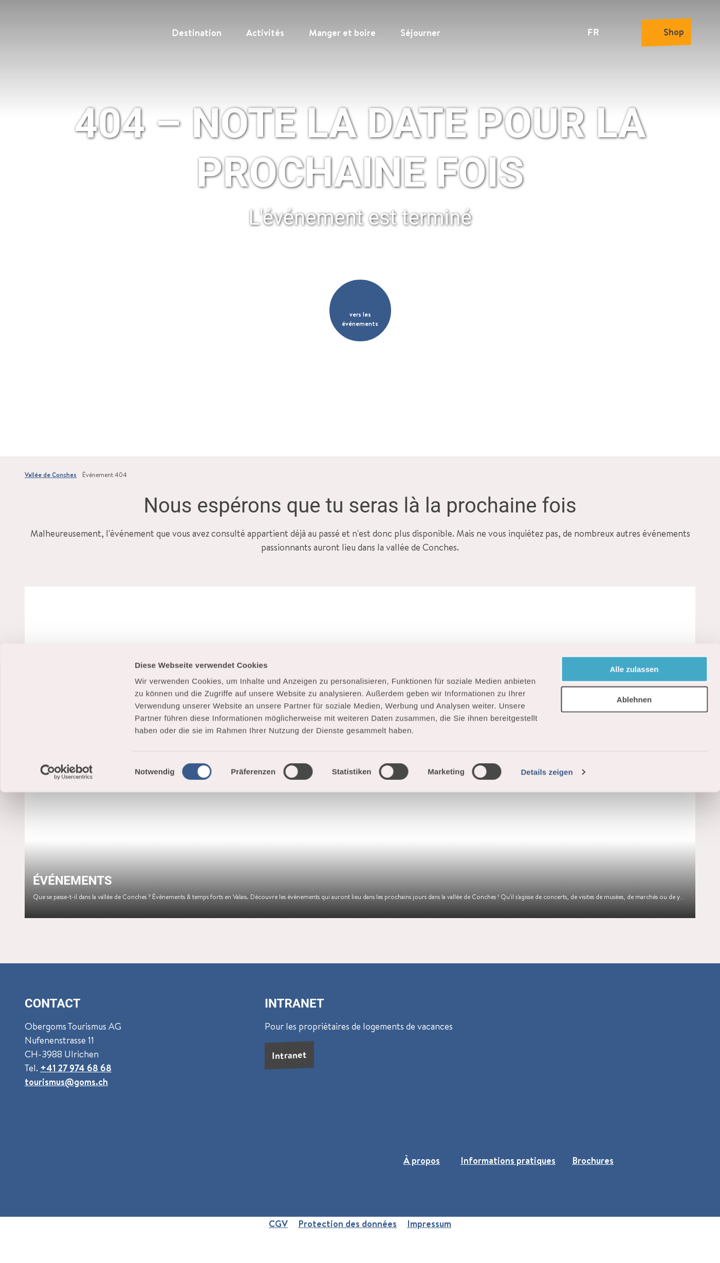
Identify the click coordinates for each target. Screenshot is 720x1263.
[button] (360, 310)
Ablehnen (634, 1170)
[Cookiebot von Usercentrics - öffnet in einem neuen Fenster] (67, 1243)
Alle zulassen (634, 1140)
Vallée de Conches (51, 474)
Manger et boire (342, 28)
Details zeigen (547, 1242)
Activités (265, 28)
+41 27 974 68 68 (76, 1067)
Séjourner (420, 28)
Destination (196, 28)
